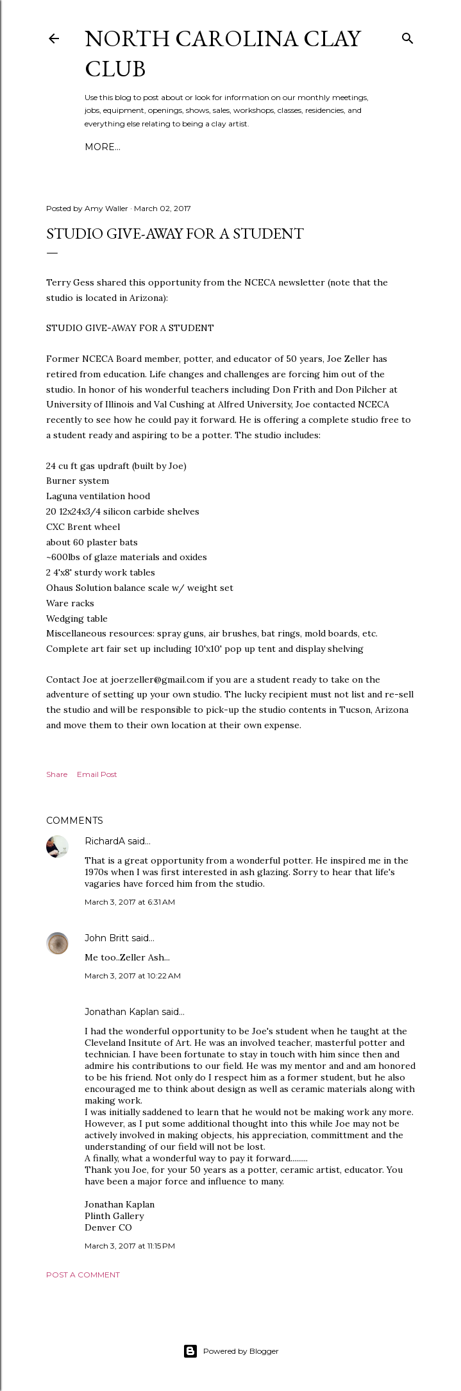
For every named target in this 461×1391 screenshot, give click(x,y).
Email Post (97, 774)
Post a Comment (83, 1274)
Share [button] (56, 774)
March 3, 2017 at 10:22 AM (133, 975)
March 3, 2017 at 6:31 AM (130, 902)
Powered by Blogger (231, 1351)
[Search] (407, 35)
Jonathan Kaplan (122, 1012)
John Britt (107, 938)
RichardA (105, 841)
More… (103, 147)
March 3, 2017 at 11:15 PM (130, 1245)
